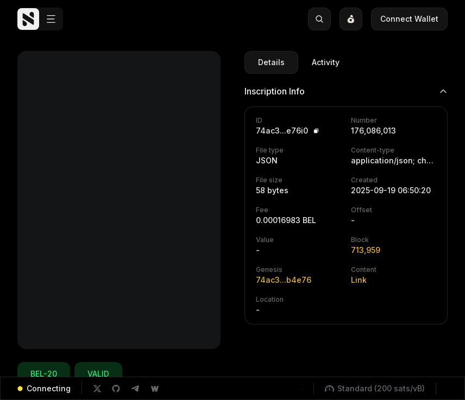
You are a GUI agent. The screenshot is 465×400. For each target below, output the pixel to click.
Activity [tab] (326, 62)
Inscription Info (346, 91)
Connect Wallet (409, 18)
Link (359, 279)
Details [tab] (271, 62)
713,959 (365, 250)
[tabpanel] (346, 200)
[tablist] (298, 62)
